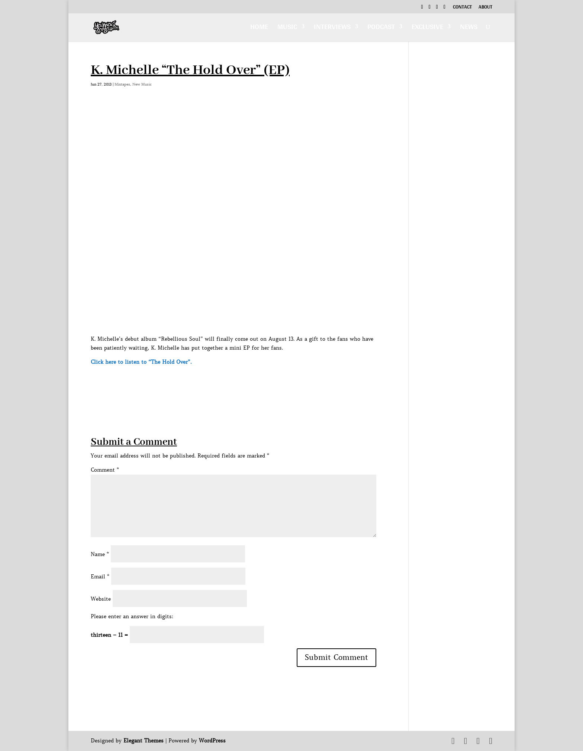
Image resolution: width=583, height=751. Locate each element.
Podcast (381, 28)
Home (259, 28)
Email (100, 576)
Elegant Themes (143, 740)
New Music (142, 84)
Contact (462, 8)
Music (287, 28)
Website (101, 599)
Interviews (332, 28)
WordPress (212, 740)
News (468, 28)
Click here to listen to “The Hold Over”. (141, 362)
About (485, 8)
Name (100, 554)
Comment (105, 469)
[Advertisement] (226, 383)
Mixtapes (122, 84)
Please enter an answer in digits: (132, 616)
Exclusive (427, 28)
